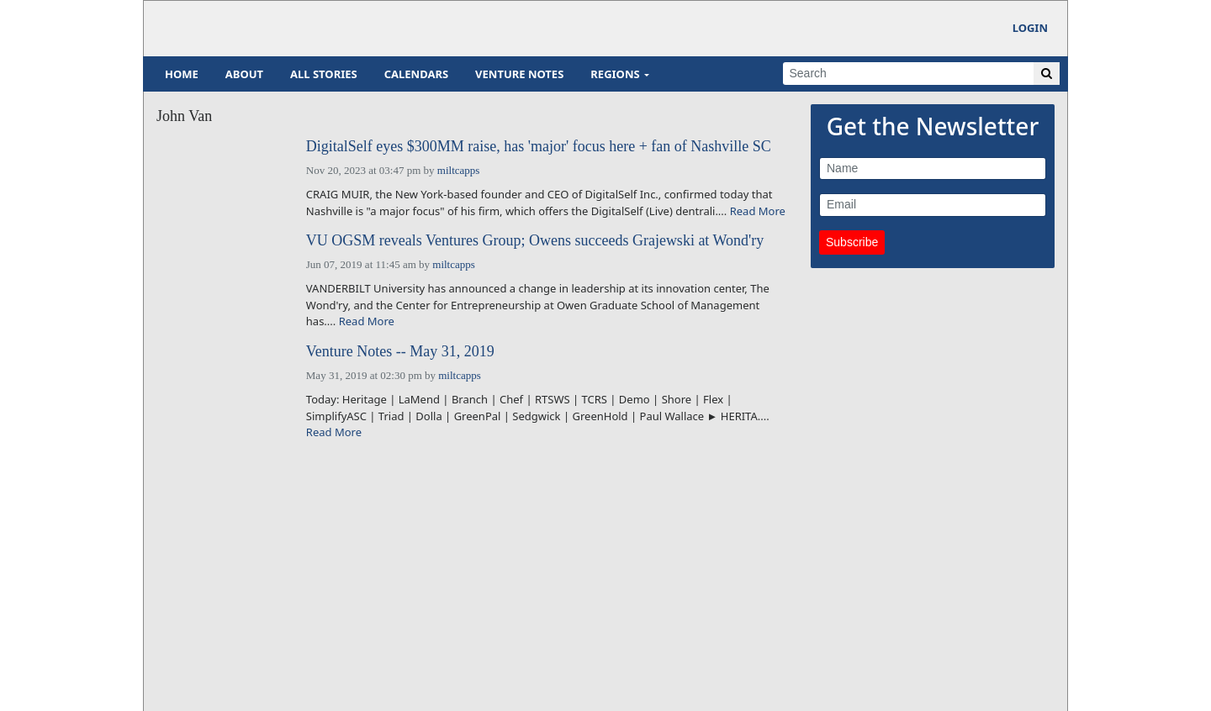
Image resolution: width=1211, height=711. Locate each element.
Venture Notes (519, 74)
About (244, 74)
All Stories (323, 74)
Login (1030, 27)
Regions (614, 74)
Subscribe (852, 242)
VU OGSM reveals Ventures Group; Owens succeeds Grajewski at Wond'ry (535, 241)
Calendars (416, 74)
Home (181, 74)
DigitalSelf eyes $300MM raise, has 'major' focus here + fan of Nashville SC (538, 147)
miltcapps (458, 170)
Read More (757, 211)
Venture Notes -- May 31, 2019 (400, 352)
